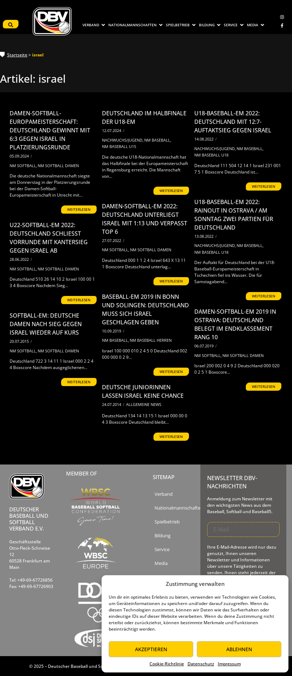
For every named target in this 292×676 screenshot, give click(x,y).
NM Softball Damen (58, 165)
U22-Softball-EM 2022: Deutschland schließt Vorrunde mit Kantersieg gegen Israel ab (49, 237)
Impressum (229, 664)
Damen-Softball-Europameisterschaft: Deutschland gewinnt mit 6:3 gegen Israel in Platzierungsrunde (50, 130)
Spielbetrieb (167, 522)
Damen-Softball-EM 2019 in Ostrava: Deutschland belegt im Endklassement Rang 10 (235, 324)
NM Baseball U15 (119, 146)
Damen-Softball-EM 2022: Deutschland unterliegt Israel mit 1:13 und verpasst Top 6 (144, 219)
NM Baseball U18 (211, 155)
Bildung (163, 536)
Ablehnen (239, 649)
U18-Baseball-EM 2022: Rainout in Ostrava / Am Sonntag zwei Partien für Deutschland (233, 214)
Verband (164, 494)
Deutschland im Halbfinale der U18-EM (144, 117)
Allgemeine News (143, 404)
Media (161, 563)
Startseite (17, 55)
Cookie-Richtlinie (167, 664)
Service (162, 549)
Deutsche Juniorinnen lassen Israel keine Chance (143, 391)
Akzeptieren (151, 649)
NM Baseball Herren (151, 340)
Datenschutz (201, 664)
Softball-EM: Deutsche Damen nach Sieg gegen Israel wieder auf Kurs (46, 324)
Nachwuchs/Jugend (123, 140)
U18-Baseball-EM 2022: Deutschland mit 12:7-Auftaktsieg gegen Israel (232, 121)
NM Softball (23, 165)
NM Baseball (157, 140)
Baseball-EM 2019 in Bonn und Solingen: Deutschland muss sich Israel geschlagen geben (145, 309)
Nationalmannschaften (179, 508)
